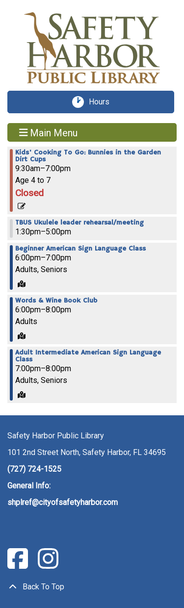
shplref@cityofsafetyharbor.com (62, 502)
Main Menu (48, 132)
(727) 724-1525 (34, 469)
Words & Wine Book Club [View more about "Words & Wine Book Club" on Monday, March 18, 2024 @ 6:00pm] (56, 300)
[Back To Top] (92, 587)
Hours (102, 102)
